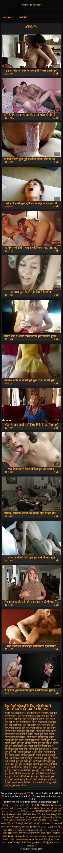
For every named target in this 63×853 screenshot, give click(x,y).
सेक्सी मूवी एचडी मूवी (32, 823)
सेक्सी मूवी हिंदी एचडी (54, 808)
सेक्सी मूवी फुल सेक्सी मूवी (16, 749)
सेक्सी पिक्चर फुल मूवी (19, 728)
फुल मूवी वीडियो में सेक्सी (37, 713)
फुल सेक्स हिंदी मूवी (13, 719)
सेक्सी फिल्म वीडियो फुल (37, 737)
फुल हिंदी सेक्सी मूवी (31, 725)
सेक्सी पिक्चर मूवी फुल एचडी (43, 728)
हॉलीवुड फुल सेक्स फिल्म (15, 785)
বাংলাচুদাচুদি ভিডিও (23, 820)
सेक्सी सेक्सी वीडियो (14, 814)
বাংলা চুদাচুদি (34, 833)
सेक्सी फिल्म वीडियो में (43, 811)
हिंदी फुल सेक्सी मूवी (33, 761)
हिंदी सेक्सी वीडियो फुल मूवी (45, 782)
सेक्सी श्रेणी (23, 17)
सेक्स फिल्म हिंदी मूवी (49, 814)
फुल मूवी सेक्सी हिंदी (26, 716)
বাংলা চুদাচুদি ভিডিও (10, 805)
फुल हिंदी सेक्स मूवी (13, 725)
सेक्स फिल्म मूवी (14, 842)
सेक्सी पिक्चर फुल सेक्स (30, 842)
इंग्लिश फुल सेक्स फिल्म (15, 713)
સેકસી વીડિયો (9, 839)
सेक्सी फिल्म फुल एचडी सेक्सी (41, 734)
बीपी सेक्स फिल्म (38, 808)
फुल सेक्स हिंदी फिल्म (45, 716)
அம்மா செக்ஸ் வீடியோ (20, 808)
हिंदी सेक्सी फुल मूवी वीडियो (19, 782)
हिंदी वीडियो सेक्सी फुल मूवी (27, 773)
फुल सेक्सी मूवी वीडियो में (34, 719)
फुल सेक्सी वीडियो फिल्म (26, 722)
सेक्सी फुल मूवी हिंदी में (41, 743)
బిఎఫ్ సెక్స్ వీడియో (47, 842)
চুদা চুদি (44, 827)
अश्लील (3, 823)
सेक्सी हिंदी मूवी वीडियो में (30, 827)
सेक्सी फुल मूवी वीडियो (21, 743)
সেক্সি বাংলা (23, 833)
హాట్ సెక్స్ (50, 805)
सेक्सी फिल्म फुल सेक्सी (15, 737)
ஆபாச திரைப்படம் (11, 811)
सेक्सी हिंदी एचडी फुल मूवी (21, 758)
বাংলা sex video (38, 805)
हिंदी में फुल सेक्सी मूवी (32, 767)
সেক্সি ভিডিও (9, 820)
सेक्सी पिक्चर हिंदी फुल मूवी (17, 731)
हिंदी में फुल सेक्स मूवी (42, 764)
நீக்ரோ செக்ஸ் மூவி (32, 836)
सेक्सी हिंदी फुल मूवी (42, 758)
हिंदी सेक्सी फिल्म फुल (29, 776)
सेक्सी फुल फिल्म (32, 740)
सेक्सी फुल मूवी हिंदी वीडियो (31, 5)
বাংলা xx (53, 823)
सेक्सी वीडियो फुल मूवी (25, 755)
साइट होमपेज (8, 17)
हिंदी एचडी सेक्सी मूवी (15, 823)
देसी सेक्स (18, 836)
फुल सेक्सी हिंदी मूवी (47, 722)
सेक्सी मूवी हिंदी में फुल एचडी (30, 752)
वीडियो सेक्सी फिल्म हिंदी (31, 814)
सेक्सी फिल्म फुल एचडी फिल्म (43, 731)
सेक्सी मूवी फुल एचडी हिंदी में (40, 746)
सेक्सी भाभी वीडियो (40, 820)
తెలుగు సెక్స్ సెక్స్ (54, 827)
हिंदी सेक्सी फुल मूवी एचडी (20, 779)
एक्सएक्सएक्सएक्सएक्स (25, 839)
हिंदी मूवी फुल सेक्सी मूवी (21, 764)
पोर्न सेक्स (45, 823)
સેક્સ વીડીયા (53, 820)
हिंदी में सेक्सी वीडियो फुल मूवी (26, 770)
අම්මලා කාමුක (49, 830)
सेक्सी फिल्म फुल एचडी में (16, 734)
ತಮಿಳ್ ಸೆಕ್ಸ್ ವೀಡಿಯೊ (51, 836)
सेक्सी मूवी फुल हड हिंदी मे (40, 749)
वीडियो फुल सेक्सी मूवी (33, 830)
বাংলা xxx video (27, 811)
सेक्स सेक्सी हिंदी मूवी (42, 839)
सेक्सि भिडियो (46, 833)
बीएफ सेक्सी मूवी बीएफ (52, 817)
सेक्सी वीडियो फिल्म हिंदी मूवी (13, 830)
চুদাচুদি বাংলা (25, 805)
